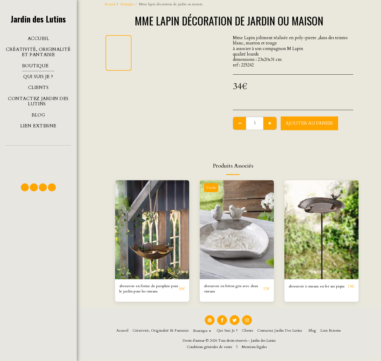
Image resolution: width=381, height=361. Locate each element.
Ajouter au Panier (309, 123)
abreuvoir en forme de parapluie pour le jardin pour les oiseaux (146, 290)
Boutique (127, 4)
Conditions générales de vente (209, 349)
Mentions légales (254, 349)
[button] (38, 162)
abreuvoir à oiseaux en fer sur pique (316, 290)
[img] (152, 229)
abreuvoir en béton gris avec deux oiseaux (231, 290)
